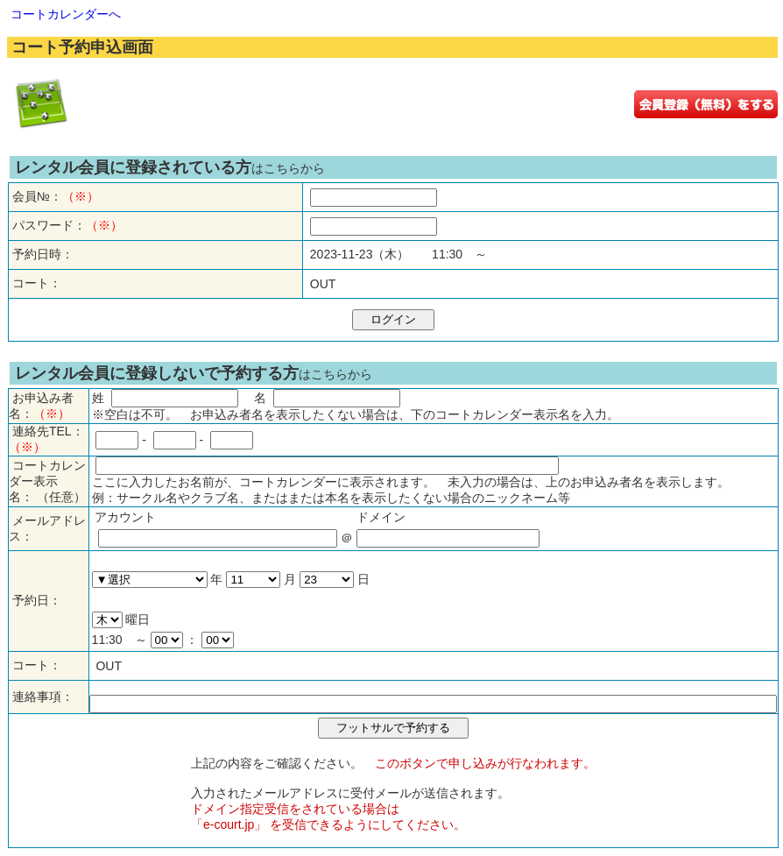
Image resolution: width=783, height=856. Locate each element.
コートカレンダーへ (66, 14)
